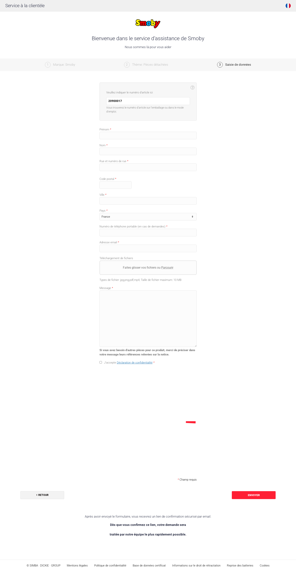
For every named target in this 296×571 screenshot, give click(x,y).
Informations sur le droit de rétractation (196, 565)
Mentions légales (77, 565)
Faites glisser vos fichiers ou (148, 267)
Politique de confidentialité (110, 565)
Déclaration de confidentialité (135, 362)
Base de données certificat (149, 565)
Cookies (265, 565)
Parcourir (167, 267)
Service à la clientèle (25, 5)
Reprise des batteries (240, 565)
